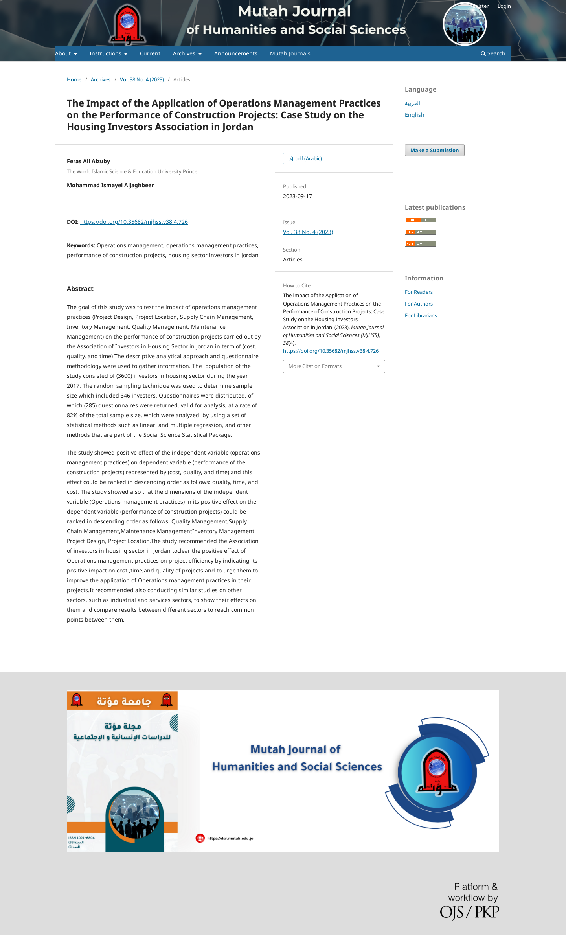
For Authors (419, 303)
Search (493, 53)
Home (74, 79)
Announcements (235, 53)
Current (150, 53)
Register (479, 5)
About (63, 53)
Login (504, 5)
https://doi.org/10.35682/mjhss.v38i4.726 (134, 221)
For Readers (419, 291)
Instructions (106, 53)
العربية (412, 103)
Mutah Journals (290, 53)
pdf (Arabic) (308, 158)
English (414, 114)
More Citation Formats (315, 366)
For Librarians (421, 315)
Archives (185, 53)
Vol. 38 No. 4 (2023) (142, 79)
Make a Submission (434, 150)
